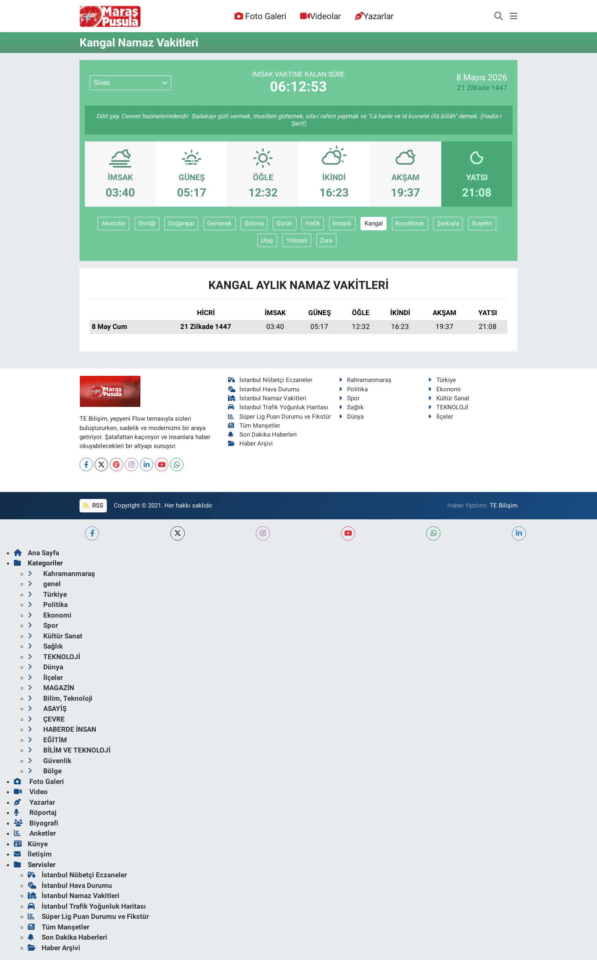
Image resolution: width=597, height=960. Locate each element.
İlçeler (440, 416)
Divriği (146, 223)
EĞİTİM (47, 740)
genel (44, 584)
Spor (349, 398)
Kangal (374, 223)
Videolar (320, 16)
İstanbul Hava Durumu (264, 389)
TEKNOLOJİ (448, 407)
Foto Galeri (260, 16)
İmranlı (342, 223)
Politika (353, 389)
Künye (31, 844)
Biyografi (36, 823)
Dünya (351, 416)
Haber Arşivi (250, 443)
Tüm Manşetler (254, 425)
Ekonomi (444, 389)
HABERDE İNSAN (62, 729)
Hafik (312, 223)
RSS (93, 505)
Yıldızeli (296, 240)
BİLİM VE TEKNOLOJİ (69, 750)
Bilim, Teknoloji (60, 698)
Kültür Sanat (448, 398)
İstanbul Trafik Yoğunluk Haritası (278, 407)
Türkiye (442, 380)
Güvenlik (49, 761)
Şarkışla (448, 223)
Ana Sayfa (36, 553)
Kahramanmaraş (365, 380)
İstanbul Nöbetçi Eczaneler (270, 380)
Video (31, 792)
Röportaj (35, 812)
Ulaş (267, 240)
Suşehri (482, 223)
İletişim (33, 854)
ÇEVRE (46, 719)
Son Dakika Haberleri (262, 434)
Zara (326, 240)
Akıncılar (114, 223)
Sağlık (351, 407)
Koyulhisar (410, 223)
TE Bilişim (503, 505)
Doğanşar (181, 223)
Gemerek (219, 223)
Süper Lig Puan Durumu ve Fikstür (279, 416)
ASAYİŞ (47, 708)
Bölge (45, 771)
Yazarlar (374, 16)
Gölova (254, 223)
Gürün (284, 223)
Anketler (35, 833)
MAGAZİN (51, 688)
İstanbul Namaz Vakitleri (267, 398)
